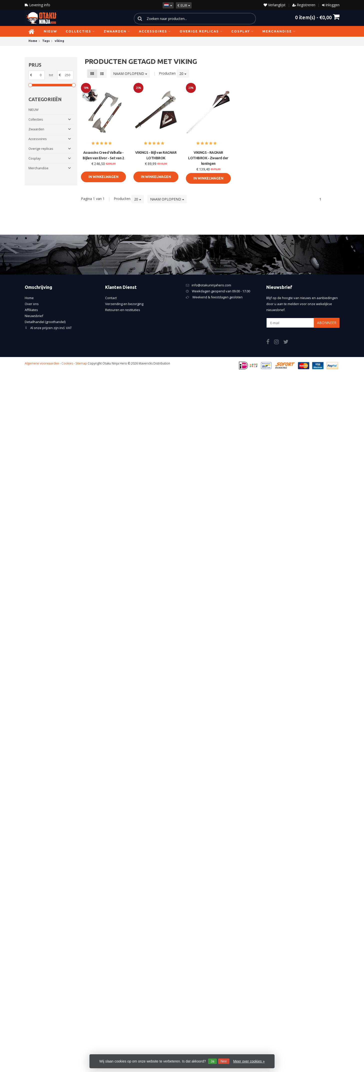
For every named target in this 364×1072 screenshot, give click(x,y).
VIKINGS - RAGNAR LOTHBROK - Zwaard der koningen (208, 158)
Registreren (306, 4)
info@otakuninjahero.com (211, 285)
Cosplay (242, 31)
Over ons (32, 304)
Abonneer (326, 322)
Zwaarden (117, 31)
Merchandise (279, 31)
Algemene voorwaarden (42, 363)
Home (29, 298)
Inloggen (333, 4)
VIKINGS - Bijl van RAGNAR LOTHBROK (156, 155)
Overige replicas (201, 31)
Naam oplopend (130, 73)
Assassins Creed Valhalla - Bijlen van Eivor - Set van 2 (103, 155)
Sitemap (81, 363)
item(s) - (317, 17)
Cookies (67, 363)
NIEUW (50, 31)
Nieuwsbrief (34, 316)
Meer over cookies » (249, 1061)
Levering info (37, 4)
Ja (212, 1061)
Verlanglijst (275, 4)
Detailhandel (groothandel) (45, 322)
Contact (111, 298)
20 (182, 73)
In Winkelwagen (103, 177)
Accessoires (155, 31)
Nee (224, 1061)
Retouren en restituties (122, 310)
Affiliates (31, 310)
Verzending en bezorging (124, 304)
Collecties (80, 31)
